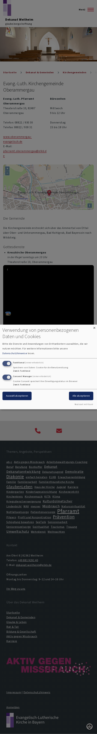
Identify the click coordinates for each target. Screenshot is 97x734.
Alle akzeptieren (81, 395)
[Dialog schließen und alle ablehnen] (94, 327)
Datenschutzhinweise (14, 353)
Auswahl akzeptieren (17, 395)
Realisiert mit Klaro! (84, 404)
